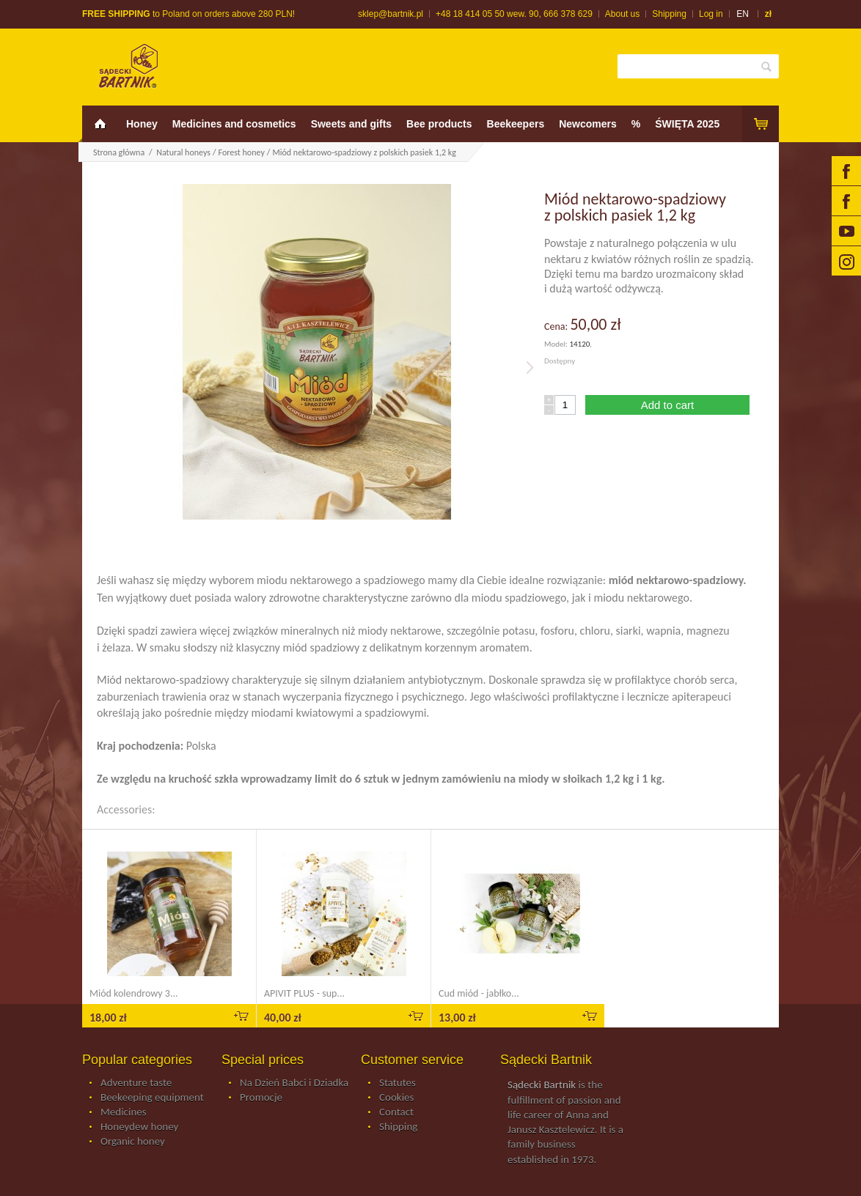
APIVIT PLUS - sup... (304, 993)
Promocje (261, 1098)
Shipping (669, 14)
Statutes (397, 1083)
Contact (396, 1112)
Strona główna (118, 152)
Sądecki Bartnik (542, 1084)
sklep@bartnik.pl (390, 14)
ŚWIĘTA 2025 (687, 124)
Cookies (396, 1098)
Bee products (439, 124)
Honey (142, 124)
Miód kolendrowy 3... (133, 993)
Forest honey (242, 152)
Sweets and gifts (351, 124)
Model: (556, 344)
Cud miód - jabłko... (479, 993)
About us (622, 14)
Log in (711, 14)
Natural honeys (183, 152)
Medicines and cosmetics (234, 124)
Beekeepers (516, 124)
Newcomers (588, 124)
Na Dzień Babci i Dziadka (294, 1083)
